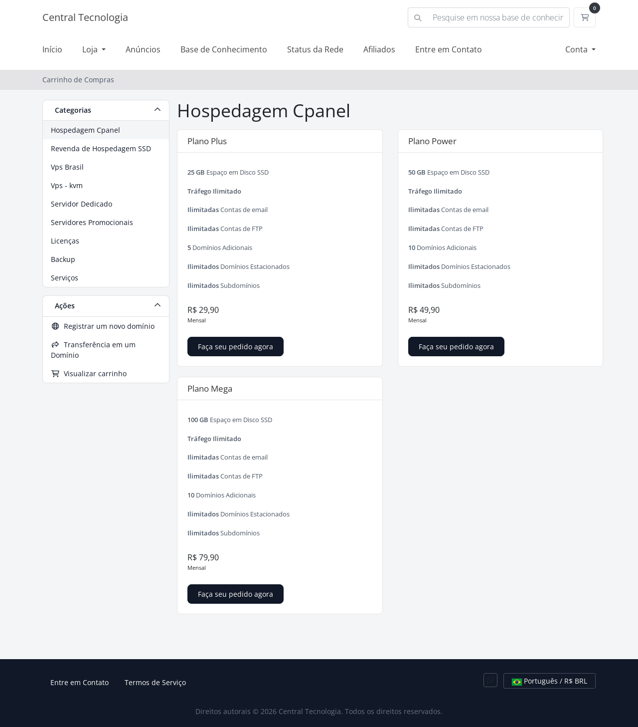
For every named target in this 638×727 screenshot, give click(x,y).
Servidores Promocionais (92, 222)
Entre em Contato (448, 49)
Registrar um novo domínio (103, 326)
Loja (91, 49)
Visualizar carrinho (89, 373)
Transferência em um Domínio (93, 350)
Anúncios (143, 49)
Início (52, 49)
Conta (577, 49)
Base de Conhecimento (223, 49)
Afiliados (379, 49)
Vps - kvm (67, 185)
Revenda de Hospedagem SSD (101, 148)
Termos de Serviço (155, 682)
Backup (63, 259)
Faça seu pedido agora (235, 346)
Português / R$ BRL (549, 681)
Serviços (64, 277)
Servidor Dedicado (81, 204)
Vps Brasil (67, 167)
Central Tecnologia (85, 17)
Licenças (65, 240)
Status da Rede (315, 49)
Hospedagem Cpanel (85, 130)
